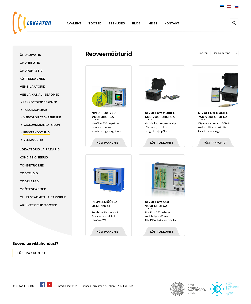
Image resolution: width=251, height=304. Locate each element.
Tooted (95, 23)
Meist (153, 23)
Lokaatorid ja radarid (40, 149)
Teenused (117, 23)
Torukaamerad (35, 110)
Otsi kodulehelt (234, 22)
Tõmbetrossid (32, 165)
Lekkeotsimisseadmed (40, 102)
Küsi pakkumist (31, 253)
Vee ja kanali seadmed (40, 94)
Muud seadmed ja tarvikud (43, 197)
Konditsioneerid (34, 157)
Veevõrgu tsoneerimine (42, 117)
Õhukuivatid (30, 54)
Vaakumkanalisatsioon (41, 125)
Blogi (137, 23)
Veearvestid (33, 140)
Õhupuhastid (31, 70)
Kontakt (172, 23)
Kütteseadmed (32, 78)
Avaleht (74, 23)
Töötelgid (29, 173)
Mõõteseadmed (33, 189)
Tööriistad (29, 181)
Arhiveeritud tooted (39, 205)
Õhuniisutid (30, 62)
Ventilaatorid (32, 86)
